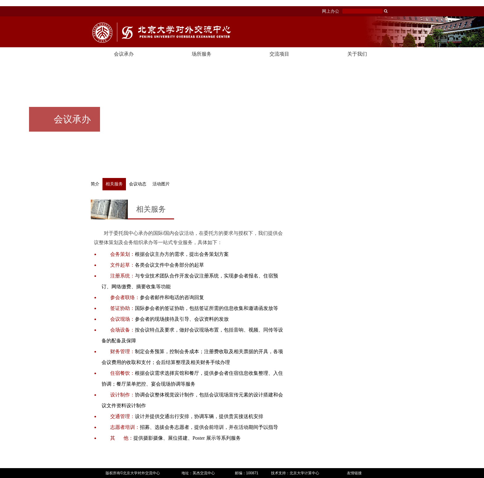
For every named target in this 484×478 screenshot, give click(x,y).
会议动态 (137, 184)
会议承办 (124, 54)
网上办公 (330, 11)
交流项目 (279, 54)
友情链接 (354, 473)
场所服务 (201, 54)
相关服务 (114, 184)
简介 (95, 184)
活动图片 (161, 184)
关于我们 (357, 54)
